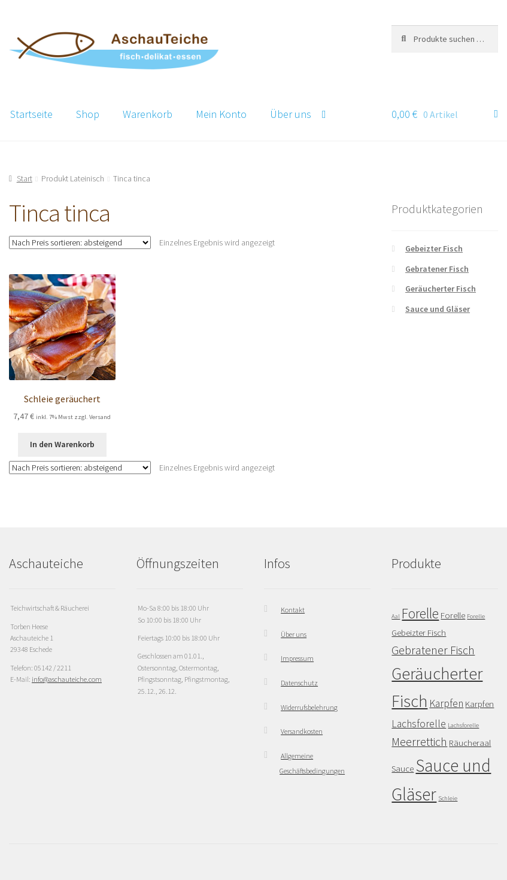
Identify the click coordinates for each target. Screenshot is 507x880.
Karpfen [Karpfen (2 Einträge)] (479, 703)
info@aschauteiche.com (67, 679)
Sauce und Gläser (437, 309)
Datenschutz (299, 682)
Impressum (297, 658)
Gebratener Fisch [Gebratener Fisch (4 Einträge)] (433, 649)
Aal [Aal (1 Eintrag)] (395, 616)
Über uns (290, 114)
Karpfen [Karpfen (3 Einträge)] (446, 703)
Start (24, 178)
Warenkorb (147, 114)
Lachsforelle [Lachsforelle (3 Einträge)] (418, 723)
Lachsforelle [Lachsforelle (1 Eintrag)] (463, 725)
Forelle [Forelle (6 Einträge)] (420, 613)
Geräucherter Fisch (440, 288)
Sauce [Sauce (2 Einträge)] (402, 768)
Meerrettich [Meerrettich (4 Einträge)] (419, 741)
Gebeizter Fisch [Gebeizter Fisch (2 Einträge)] (418, 632)
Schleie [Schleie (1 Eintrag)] (447, 798)
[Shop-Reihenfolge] (80, 242)
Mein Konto (221, 114)
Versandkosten (302, 731)
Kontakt (293, 609)
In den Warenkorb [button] (62, 444)
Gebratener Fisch (437, 268)
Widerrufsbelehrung (309, 707)
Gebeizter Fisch (434, 248)
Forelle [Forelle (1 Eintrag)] (476, 616)
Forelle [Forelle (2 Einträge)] (453, 615)
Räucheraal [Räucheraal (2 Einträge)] (470, 742)
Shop (87, 114)
